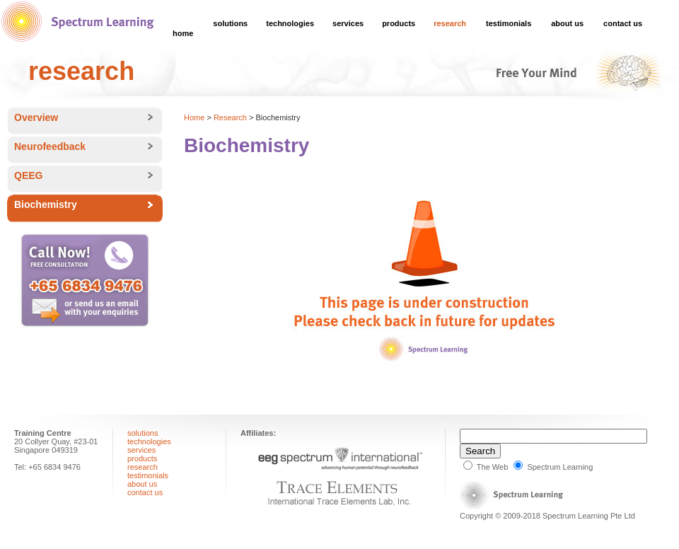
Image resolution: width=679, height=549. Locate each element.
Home (194, 117)
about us (567, 23)
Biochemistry (45, 204)
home (183, 33)
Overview (36, 117)
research (450, 23)
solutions (230, 23)
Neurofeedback (50, 146)
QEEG (28, 175)
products (398, 23)
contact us (622, 23)
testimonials (508, 23)
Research (230, 117)
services (348, 23)
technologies (290, 23)
